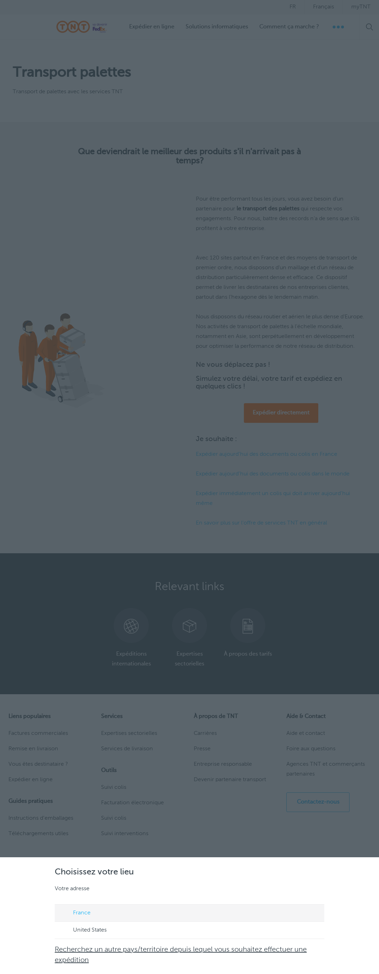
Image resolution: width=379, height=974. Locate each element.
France (75, 913)
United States (83, 930)
